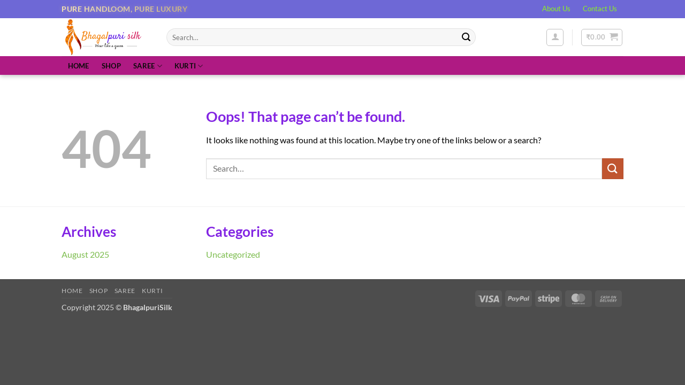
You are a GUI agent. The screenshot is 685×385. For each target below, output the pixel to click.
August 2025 (85, 254)
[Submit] (466, 37)
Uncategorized (233, 254)
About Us (556, 8)
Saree (147, 66)
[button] (555, 37)
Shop (111, 65)
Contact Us (600, 8)
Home (78, 65)
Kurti (188, 66)
